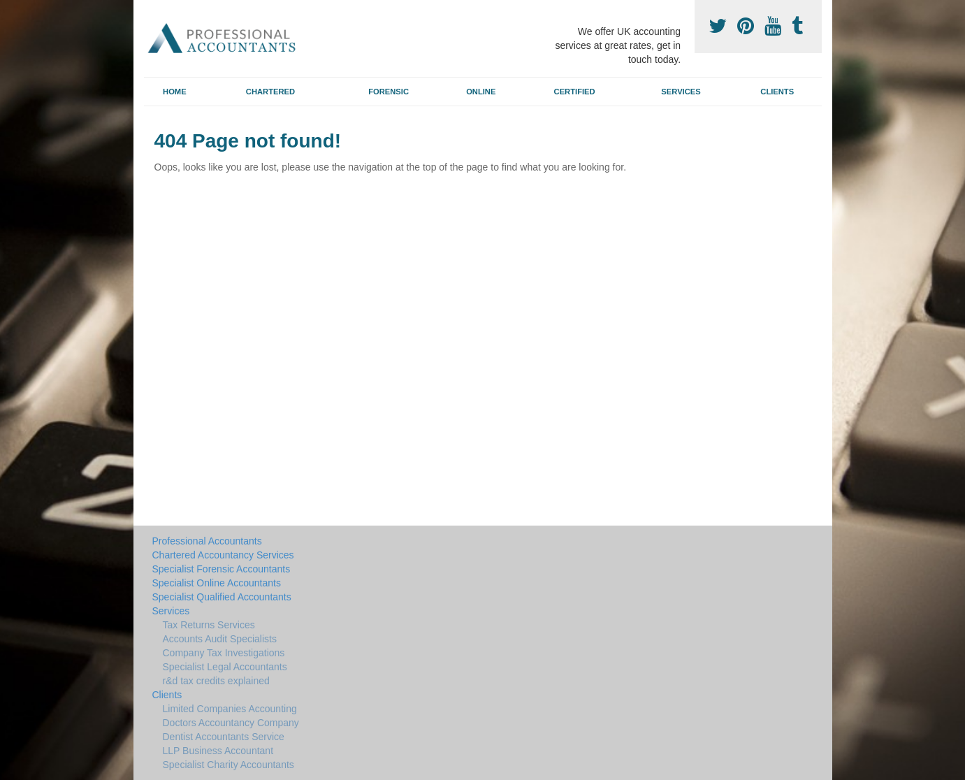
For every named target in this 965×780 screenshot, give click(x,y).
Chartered (270, 91)
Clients (777, 91)
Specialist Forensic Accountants (221, 569)
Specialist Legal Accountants (225, 666)
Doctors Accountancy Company (231, 722)
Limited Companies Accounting (230, 708)
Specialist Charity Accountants (228, 764)
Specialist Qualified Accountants (221, 596)
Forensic (388, 91)
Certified (574, 91)
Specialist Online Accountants (216, 582)
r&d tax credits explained (216, 680)
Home (175, 91)
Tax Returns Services (209, 624)
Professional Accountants (207, 541)
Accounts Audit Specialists (220, 638)
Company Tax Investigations (224, 652)
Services (680, 91)
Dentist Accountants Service (223, 736)
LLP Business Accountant (218, 750)
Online (480, 91)
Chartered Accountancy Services (223, 555)
